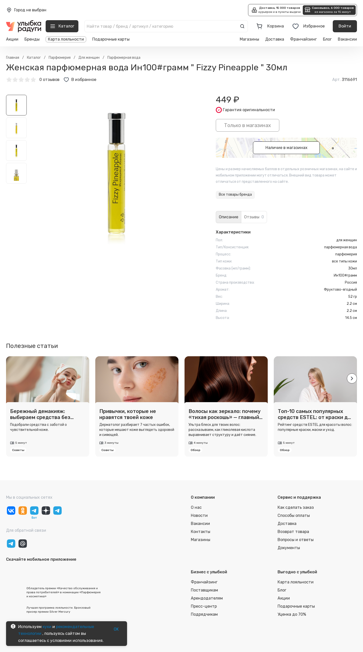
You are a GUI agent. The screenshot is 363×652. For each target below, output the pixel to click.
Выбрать (76, 56)
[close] (84, 21)
